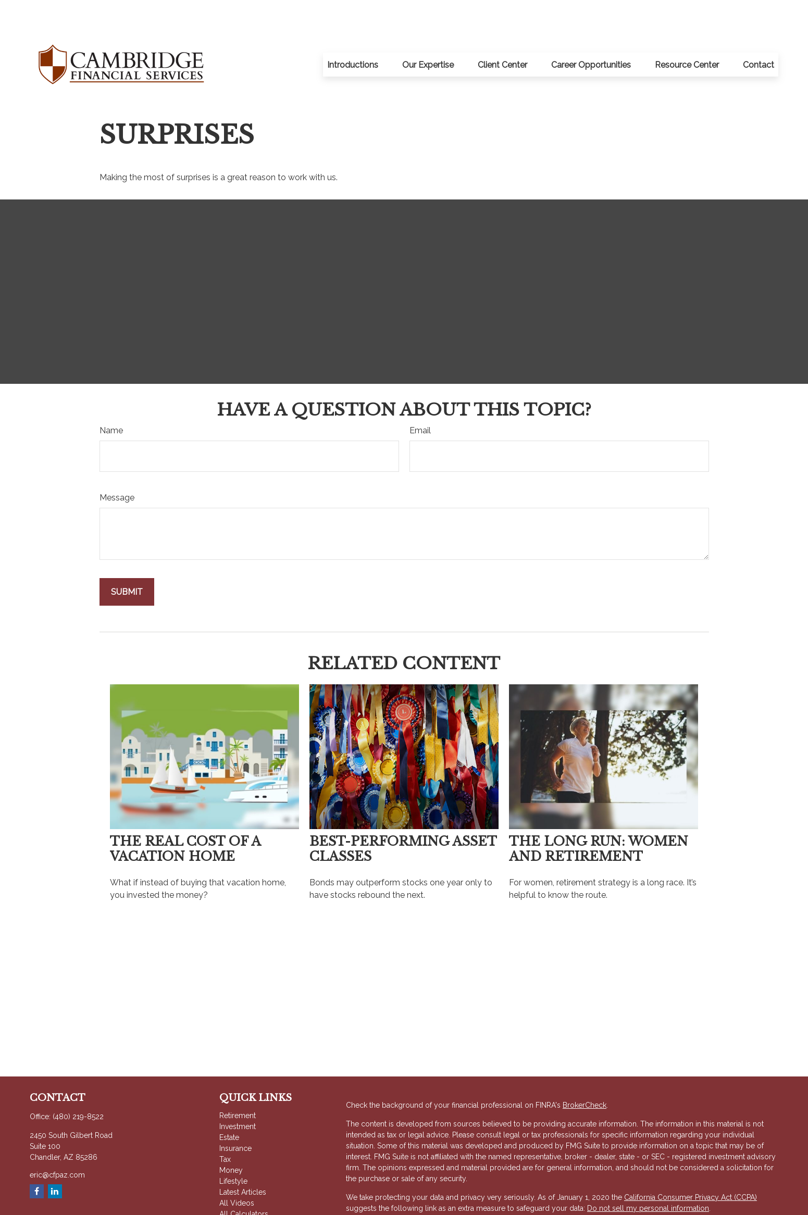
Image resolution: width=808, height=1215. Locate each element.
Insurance (235, 1117)
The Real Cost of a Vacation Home (185, 818)
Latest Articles (242, 1161)
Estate (229, 1106)
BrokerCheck (584, 1074)
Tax (225, 1128)
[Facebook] (37, 1160)
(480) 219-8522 (78, 1085)
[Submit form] (127, 560)
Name (111, 399)
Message (117, 466)
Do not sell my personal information (648, 1177)
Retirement (237, 1084)
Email (420, 399)
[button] (352, 33)
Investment (237, 1095)
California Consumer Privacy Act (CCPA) (690, 1166)
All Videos (236, 1172)
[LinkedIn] (55, 1160)
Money (231, 1139)
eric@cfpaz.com (57, 1143)
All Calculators (243, 1183)
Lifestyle (233, 1150)
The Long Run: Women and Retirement (598, 818)
